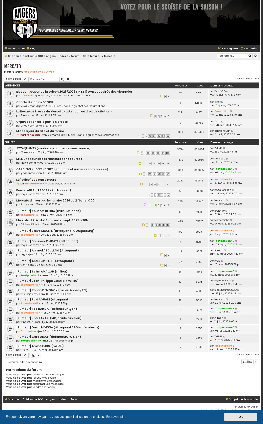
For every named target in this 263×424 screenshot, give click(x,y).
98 (148, 153)
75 (168, 184)
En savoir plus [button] (116, 416)
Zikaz (24, 106)
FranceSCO (32, 135)
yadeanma (28, 173)
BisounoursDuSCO (225, 290)
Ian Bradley (252, 406)
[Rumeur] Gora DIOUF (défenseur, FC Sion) (48, 337)
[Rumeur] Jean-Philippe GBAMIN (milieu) (47, 281)
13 (160, 225)
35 (159, 136)
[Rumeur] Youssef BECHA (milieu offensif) (48, 211)
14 (164, 225)
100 (157, 153)
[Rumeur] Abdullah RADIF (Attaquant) (45, 261)
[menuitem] (30, 48)
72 (155, 184)
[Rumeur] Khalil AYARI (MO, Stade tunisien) (49, 318)
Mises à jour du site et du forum (40, 131)
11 (152, 225)
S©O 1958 (48, 71)
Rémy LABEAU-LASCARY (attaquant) (43, 190)
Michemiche (221, 220)
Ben (23, 265)
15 (168, 225)
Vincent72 (27, 322)
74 (163, 184)
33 (150, 136)
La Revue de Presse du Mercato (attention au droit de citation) (64, 111)
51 (154, 174)
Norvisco (26, 162)
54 (158, 163)
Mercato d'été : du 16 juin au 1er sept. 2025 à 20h (52, 220)
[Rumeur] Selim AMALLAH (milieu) (41, 271)
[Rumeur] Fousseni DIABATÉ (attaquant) (47, 241)
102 (167, 153)
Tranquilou (221, 111)
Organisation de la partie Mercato (42, 122)
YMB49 (218, 148)
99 (153, 153)
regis (24, 194)
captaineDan (222, 130)
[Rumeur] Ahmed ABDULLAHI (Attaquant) (47, 250)
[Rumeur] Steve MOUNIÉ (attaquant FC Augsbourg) (55, 231)
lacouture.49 (32, 71)
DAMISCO (220, 91)
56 (168, 163)
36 (163, 136)
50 (150, 174)
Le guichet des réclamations (88, 106)
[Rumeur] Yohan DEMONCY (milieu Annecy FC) (51, 290)
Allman (218, 250)
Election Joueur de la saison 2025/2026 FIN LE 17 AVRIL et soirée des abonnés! (74, 92)
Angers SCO (84, 95)
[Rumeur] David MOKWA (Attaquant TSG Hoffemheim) (57, 327)
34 (154, 136)
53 (154, 163)
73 (159, 184)
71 (151, 184)
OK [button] (241, 416)
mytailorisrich (222, 190)
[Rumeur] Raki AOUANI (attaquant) (43, 299)
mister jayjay (29, 294)
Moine (24, 152)
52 (150, 163)
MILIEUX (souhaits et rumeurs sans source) (49, 159)
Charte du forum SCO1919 (35, 102)
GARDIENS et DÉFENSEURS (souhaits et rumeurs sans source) (62, 169)
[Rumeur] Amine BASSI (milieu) (40, 346)
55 (163, 163)
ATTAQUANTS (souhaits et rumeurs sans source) (53, 148)
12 (156, 225)
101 (163, 153)
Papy (24, 204)
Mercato (12, 66)
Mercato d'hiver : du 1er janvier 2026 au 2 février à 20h (56, 200)
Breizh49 (219, 210)
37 (168, 136)
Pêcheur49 (27, 224)
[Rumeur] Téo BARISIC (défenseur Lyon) (46, 309)
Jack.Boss (27, 95)
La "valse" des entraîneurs (36, 180)
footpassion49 (224, 169)
